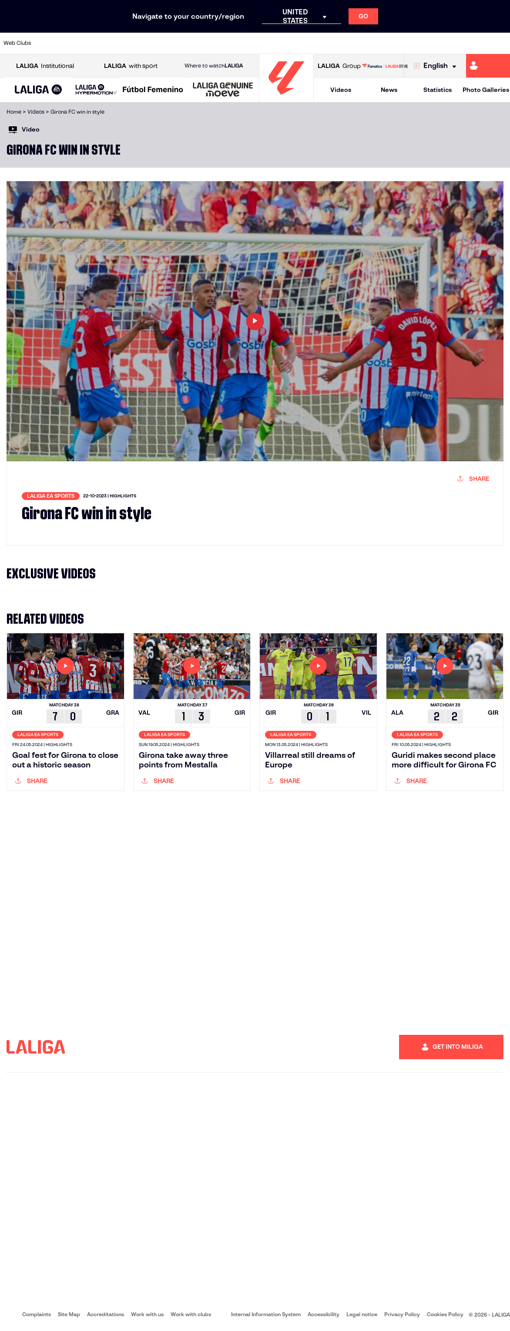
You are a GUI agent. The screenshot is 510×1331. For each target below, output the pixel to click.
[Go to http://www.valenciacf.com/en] (476, 43)
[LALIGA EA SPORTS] (38, 90)
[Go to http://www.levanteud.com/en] (238, 43)
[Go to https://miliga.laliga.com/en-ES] (488, 66)
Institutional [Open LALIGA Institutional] (45, 66)
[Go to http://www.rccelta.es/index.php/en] (285, 43)
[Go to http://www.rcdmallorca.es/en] (333, 43)
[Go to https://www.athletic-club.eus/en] (48, 43)
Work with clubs (191, 1314)
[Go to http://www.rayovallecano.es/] (261, 43)
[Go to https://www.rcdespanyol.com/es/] (309, 43)
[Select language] (437, 66)
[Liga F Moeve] (153, 90)
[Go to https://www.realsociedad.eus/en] (428, 43)
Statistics (437, 89)
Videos (340, 89)
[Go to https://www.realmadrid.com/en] (381, 43)
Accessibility (323, 1314)
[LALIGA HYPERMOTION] (96, 90)
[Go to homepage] (286, 98)
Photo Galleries (486, 89)
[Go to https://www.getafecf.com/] (190, 43)
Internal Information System (266, 1314)
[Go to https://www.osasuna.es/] (95, 43)
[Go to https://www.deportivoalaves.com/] (119, 43)
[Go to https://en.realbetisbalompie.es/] (357, 43)
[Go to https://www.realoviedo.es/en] (404, 43)
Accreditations (105, 1314)
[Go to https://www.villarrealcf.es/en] (500, 43)
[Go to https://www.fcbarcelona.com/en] (167, 43)
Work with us (147, 1314)
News (389, 89)
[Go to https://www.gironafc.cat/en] (214, 43)
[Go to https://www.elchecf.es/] (143, 43)
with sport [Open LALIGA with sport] (131, 66)
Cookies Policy (445, 1314)
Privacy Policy (402, 1314)
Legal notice (361, 1314)
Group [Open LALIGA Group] (339, 66)
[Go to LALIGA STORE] (385, 66)
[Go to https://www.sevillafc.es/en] (452, 43)
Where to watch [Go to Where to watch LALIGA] (214, 66)
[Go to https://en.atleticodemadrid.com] (71, 43)
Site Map (69, 1314)
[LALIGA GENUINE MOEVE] (223, 90)
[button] (38, 90)
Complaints (36, 1314)
